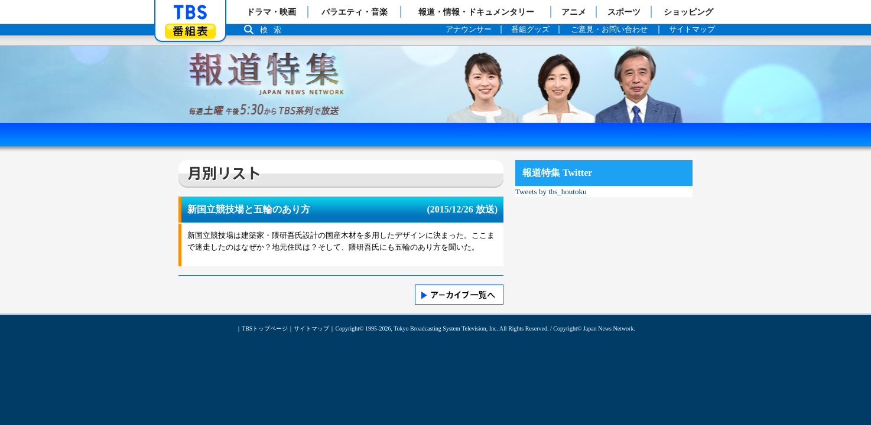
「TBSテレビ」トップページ (190, 12)
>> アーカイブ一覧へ (459, 295)
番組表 (190, 31)
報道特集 (435, 52)
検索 (273, 29)
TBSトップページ (265, 328)
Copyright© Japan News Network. (594, 328)
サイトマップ (311, 328)
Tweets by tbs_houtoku (550, 191)
